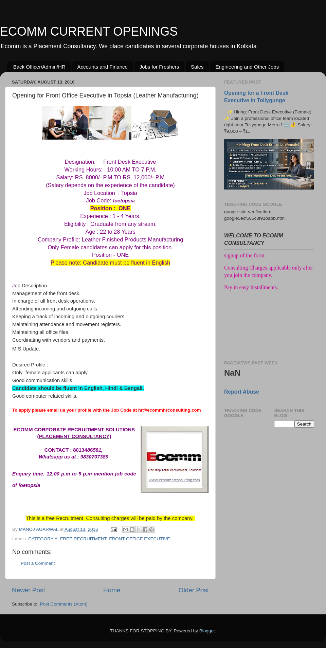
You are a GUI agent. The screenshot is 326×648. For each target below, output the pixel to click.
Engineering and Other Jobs (247, 67)
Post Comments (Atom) (64, 604)
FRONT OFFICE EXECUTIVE (139, 538)
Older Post (194, 590)
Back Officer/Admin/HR (39, 67)
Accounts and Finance (102, 67)
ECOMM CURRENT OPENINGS (89, 31)
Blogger (207, 630)
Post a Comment (38, 563)
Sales (197, 67)
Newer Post (28, 590)
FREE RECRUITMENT (83, 538)
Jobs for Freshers (159, 67)
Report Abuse (241, 392)
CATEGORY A (42, 538)
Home (111, 590)
